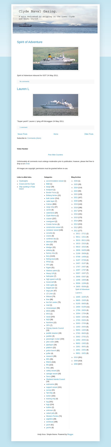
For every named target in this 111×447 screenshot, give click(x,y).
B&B (48, 184)
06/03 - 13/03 (81, 330)
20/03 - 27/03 (81, 323)
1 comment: (24, 127)
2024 (76, 188)
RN (47, 365)
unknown (49, 410)
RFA (47, 359)
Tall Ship (49, 393)
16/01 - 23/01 (81, 350)
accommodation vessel (54, 181)
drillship (49, 250)
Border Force (51, 193)
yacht (48, 425)
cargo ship (50, 207)
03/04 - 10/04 (81, 317)
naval (48, 317)
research (49, 356)
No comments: (25, 81)
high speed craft (52, 279)
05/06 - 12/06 (81, 283)
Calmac (49, 204)
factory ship (50, 253)
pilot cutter (50, 342)
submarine (50, 384)
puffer (48, 353)
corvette (49, 233)
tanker (48, 396)
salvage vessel (51, 374)
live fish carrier (51, 302)
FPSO (48, 262)
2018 (76, 208)
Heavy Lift (50, 273)
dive (47, 245)
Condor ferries (51, 224)
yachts (48, 428)
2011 (76, 231)
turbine (48, 407)
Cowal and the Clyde (27, 184)
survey (48, 390)
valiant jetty (50, 413)
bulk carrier (50, 198)
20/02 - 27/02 (81, 337)
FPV (47, 265)
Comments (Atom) (34, 138)
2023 (76, 191)
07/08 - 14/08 (81, 257)
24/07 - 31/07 (81, 263)
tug (47, 402)
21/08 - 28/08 (81, 253)
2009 (76, 361)
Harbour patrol (51, 271)
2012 (76, 227)
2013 (76, 224)
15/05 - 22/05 (81, 297)
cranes (48, 236)
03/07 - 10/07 (81, 273)
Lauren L (23, 89)
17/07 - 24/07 (81, 267)
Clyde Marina (51, 216)
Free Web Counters (55, 155)
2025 (76, 184)
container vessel (52, 230)
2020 (76, 201)
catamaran (50, 213)
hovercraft (50, 282)
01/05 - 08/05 (81, 304)
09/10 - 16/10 (81, 247)
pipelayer (49, 345)
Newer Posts (22, 134)
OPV (48, 325)
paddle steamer (52, 333)
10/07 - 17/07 (81, 270)
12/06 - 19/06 (81, 280)
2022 (76, 194)
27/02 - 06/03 (81, 333)
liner (47, 299)
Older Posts (88, 134)
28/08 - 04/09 (81, 250)
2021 (76, 198)
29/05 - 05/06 (81, 287)
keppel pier (50, 288)
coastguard (50, 221)
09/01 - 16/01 (81, 353)
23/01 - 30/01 (81, 347)
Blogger (70, 434)
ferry (48, 256)
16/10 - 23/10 (81, 244)
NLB (47, 320)
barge (48, 187)
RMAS (48, 362)
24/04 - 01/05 (81, 307)
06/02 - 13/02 (81, 343)
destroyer (49, 242)
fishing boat (50, 259)
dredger (49, 247)
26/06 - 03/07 (81, 277)
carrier (48, 210)
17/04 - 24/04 (81, 310)
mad (47, 305)
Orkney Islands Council (55, 328)
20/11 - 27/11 (81, 234)
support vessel (51, 387)
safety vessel (51, 371)
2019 (76, 204)
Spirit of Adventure (29, 42)
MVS (48, 314)
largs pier (49, 291)
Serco (48, 376)
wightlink (49, 419)
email (27, 164)
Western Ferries (52, 416)
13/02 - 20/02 (81, 340)
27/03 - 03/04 (81, 320)
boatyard (49, 190)
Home (56, 134)
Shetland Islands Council (55, 379)
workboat (49, 422)
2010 (76, 357)
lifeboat (49, 296)
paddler (49, 336)
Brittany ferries (51, 195)
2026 (76, 181)
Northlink (49, 323)
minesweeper (51, 308)
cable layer (50, 201)
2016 (76, 214)
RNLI (48, 368)
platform (49, 348)
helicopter (50, 276)
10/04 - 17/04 (81, 313)
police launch (51, 351)
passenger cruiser (53, 339)
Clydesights (23, 181)
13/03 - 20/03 (81, 327)
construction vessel (53, 227)
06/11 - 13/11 (81, 237)
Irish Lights (50, 285)
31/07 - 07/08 (81, 260)
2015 (76, 217)
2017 (76, 211)
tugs (47, 405)
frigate (48, 268)
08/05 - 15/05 (81, 300)
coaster (49, 219)
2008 (76, 364)
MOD (48, 311)
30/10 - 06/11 (81, 240)
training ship (50, 399)
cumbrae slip (51, 239)
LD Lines (49, 294)
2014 (76, 221)
